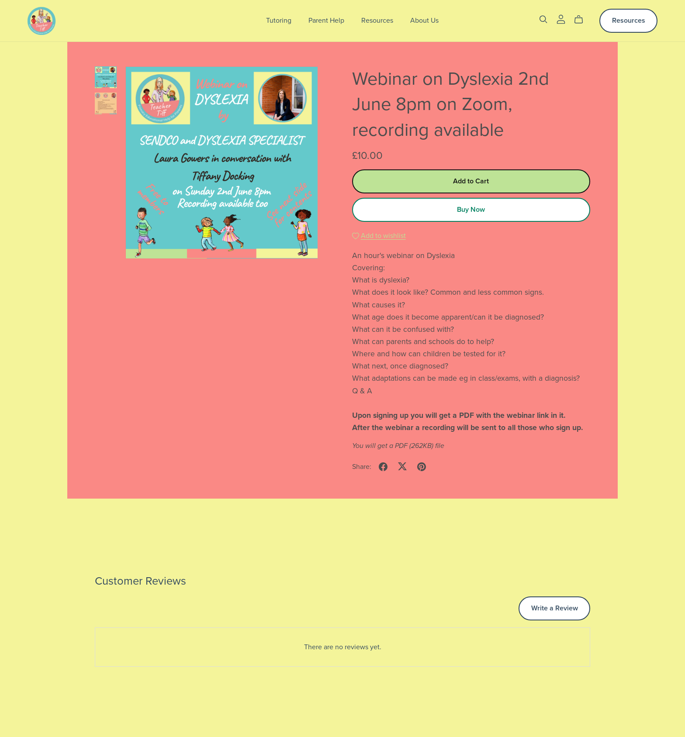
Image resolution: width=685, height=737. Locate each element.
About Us (424, 20)
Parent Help (326, 20)
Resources (377, 20)
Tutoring (278, 20)
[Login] (561, 18)
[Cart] (582, 19)
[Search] (543, 19)
